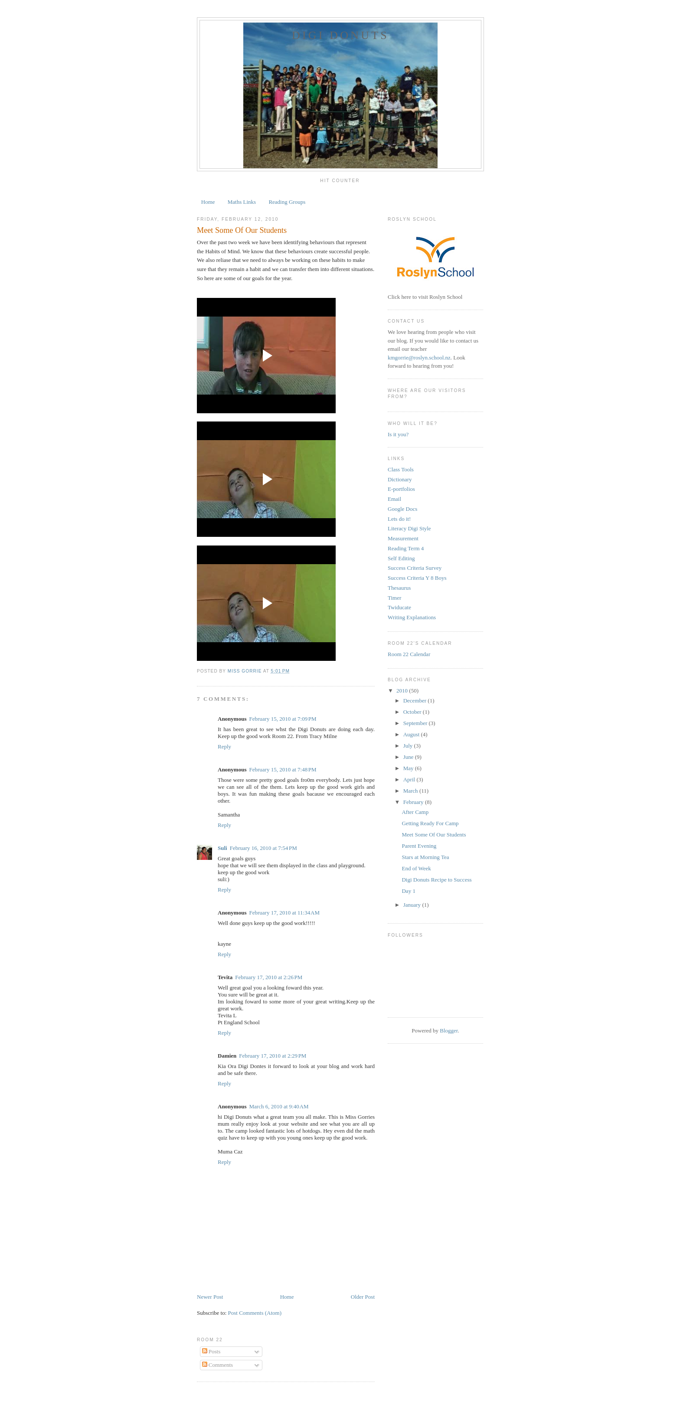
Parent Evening (419, 846)
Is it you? (398, 434)
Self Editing (401, 558)
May (409, 768)
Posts (211, 1351)
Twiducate (399, 607)
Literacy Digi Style (409, 528)
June (409, 757)
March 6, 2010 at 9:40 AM (278, 1106)
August (412, 734)
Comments (217, 1365)
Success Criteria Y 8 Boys (417, 578)
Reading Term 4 (406, 548)
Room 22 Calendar (409, 654)
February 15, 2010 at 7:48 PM (282, 769)
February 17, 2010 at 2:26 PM (268, 977)
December (415, 700)
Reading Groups (286, 202)
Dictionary (400, 479)
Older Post (363, 1297)
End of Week (416, 868)
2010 (402, 690)
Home (208, 202)
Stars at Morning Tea (425, 857)
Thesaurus (399, 588)
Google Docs (402, 509)
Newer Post (210, 1297)
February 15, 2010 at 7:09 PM (282, 718)
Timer (394, 598)
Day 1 (408, 891)
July (408, 745)
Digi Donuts (340, 35)
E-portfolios (401, 489)
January (412, 905)
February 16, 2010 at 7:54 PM (263, 848)
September (416, 723)
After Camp (415, 812)
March (411, 790)
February (414, 802)
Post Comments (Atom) (255, 1313)
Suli (222, 848)
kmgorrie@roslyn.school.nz (419, 357)
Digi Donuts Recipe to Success (436, 879)
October (413, 712)
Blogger (449, 1030)
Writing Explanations (412, 617)
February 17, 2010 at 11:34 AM (284, 912)
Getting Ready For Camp (430, 823)
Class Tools (401, 469)
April (410, 779)
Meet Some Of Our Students (434, 834)
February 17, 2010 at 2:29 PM (272, 1055)
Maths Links (242, 202)
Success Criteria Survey (414, 568)
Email (394, 499)
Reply (224, 746)
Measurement (403, 538)
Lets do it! (399, 519)
